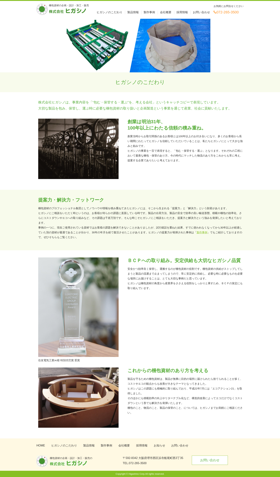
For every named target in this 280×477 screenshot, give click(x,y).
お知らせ (159, 445)
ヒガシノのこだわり (109, 12)
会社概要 (165, 12)
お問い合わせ (201, 12)
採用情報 (182, 12)
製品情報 (133, 12)
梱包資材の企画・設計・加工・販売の (71, 461)
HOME (40, 445)
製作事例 (149, 12)
